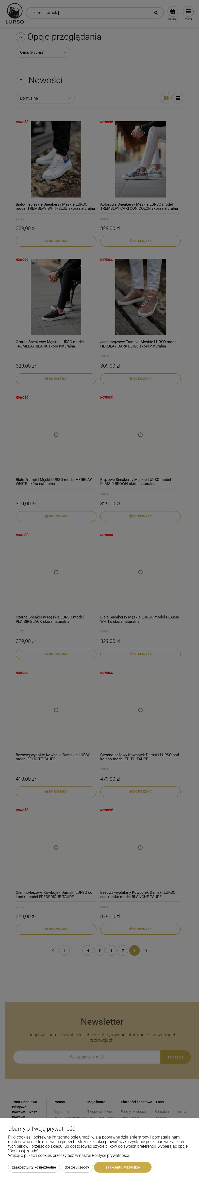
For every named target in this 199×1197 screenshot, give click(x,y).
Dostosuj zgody (77, 1167)
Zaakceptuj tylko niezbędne (34, 1167)
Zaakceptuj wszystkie (123, 1167)
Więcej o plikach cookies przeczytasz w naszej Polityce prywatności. (69, 1155)
